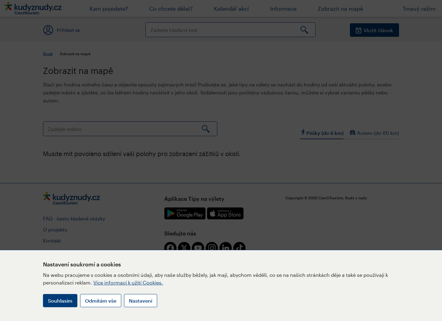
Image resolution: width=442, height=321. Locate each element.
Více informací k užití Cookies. (128, 282)
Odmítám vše (100, 301)
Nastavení (140, 301)
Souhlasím (60, 301)
